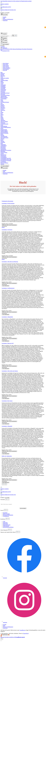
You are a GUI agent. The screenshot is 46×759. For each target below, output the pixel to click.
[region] (23, 343)
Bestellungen (19, 49)
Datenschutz (5, 523)
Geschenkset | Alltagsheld (7, 426)
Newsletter (5, 512)
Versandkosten (6, 516)
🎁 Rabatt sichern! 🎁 (5, 634)
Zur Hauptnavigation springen (25, 1)
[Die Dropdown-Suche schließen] (16, 36)
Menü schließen (5, 44)
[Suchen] (13, 36)
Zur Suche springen (15, 1)
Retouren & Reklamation (8, 19)
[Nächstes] (6, 484)
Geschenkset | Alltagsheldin (7, 316)
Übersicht (3, 49)
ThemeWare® (26, 633)
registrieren (5, 47)
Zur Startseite (23, 193)
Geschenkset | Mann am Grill (7, 343)
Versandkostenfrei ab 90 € (6, 6)
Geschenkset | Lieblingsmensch (8, 288)
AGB (4, 521)
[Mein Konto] (4, 42)
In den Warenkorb (5, 285)
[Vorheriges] (3, 484)
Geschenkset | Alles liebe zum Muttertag (10, 261)
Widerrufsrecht (6, 526)
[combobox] (6, 36)
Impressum (5, 20)
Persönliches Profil (8, 49)
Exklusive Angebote (5, 4)
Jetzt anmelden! (23, 508)
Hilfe (4, 18)
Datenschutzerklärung (27, 506)
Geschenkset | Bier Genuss (7, 400)
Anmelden (3, 46)
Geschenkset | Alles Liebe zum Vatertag (10, 370)
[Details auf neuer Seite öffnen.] (23, 636)
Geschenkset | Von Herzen (7, 229)
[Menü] (4, 33)
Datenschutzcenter (6, 524)
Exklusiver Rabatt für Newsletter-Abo (8, 9)
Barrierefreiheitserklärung (8, 527)
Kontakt (4, 17)
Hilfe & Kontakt (6, 513)
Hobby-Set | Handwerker (7, 456)
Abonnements (29, 49)
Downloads (24, 49)
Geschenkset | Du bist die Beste (8, 203)
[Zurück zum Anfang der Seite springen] (2, 639)
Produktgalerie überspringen (7, 201)
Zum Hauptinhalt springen (6, 1)
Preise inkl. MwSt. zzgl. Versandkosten (9, 283)
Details (3, 227)
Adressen (14, 49)
